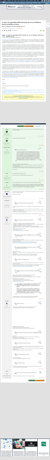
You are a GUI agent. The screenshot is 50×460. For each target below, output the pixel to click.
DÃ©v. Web (28, 2)
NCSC (3, 81)
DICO (36, 3)
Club (38, 0)
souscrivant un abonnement (22, 97)
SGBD (39, 2)
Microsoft (22, 2)
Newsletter (22, 0)
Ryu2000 (7, 217)
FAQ (12, 0)
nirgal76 (6, 138)
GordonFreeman (7, 147)
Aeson (7, 371)
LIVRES (16, 3)
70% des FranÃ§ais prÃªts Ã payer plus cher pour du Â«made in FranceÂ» (23, 266)
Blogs (15, 0)
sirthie (7, 173)
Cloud (15, 2)
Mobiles (44, 2)
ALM (19, 2)
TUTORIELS (6, 3)
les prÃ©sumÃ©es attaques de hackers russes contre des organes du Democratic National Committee (23, 73)
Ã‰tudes (31, 0)
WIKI (34, 3)
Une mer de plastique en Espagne (17, 229)
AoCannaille (7, 200)
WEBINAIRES (13, 3)
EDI (31, 2)
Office (41, 2)
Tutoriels (9, 0)
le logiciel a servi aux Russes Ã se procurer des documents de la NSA (25, 60)
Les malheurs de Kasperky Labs (8, 39)
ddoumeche (7, 191)
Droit (35, 0)
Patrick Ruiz (14, 28)
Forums (4, 0)
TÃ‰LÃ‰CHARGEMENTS (21, 3)
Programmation (35, 2)
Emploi (27, 0)
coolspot (7, 182)
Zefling (7, 129)
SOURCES (27, 3)
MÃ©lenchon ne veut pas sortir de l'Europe (18, 281)
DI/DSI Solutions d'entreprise (9, 2)
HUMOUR (39, 3)
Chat (18, 0)
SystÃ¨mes (48, 2)
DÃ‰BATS (31, 3)
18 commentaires (19, 28)
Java (25, 2)
